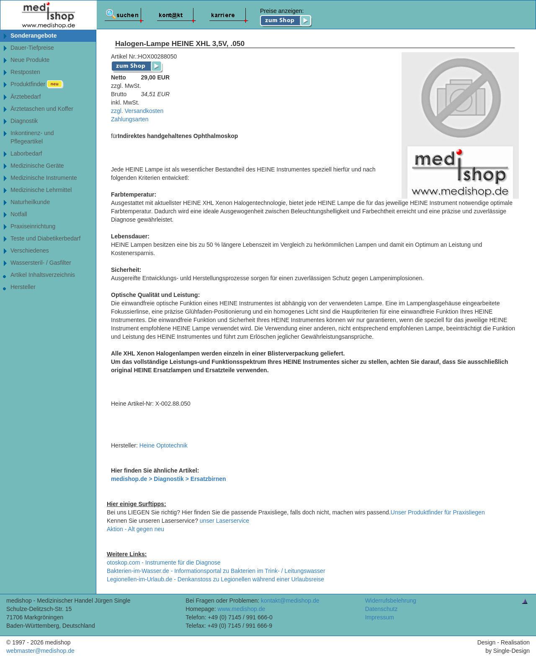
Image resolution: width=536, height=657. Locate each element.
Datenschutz (381, 609)
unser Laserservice (224, 520)
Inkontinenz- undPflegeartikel (32, 137)
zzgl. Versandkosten (137, 110)
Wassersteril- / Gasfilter (40, 262)
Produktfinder (37, 84)
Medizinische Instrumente (43, 177)
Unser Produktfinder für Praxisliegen (438, 512)
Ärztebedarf (25, 96)
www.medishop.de (241, 609)
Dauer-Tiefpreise (32, 47)
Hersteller (23, 287)
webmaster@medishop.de (40, 650)
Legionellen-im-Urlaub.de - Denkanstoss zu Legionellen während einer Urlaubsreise (215, 579)
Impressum (379, 617)
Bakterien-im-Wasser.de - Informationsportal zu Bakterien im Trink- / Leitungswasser (216, 571)
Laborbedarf (26, 153)
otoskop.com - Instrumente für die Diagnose (164, 562)
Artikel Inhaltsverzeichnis (42, 274)
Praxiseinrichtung (32, 226)
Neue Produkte (29, 59)
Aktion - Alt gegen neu (135, 529)
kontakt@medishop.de (290, 600)
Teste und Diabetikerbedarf (45, 238)
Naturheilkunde (30, 202)
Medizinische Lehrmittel (41, 190)
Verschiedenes (29, 250)
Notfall (18, 214)
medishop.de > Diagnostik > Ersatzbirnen (168, 478)
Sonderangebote (33, 35)
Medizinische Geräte (37, 165)
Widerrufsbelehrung (390, 600)
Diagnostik (24, 121)
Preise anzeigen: (286, 18)
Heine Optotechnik (163, 445)
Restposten (25, 72)
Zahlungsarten (130, 119)
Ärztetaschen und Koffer (41, 108)
